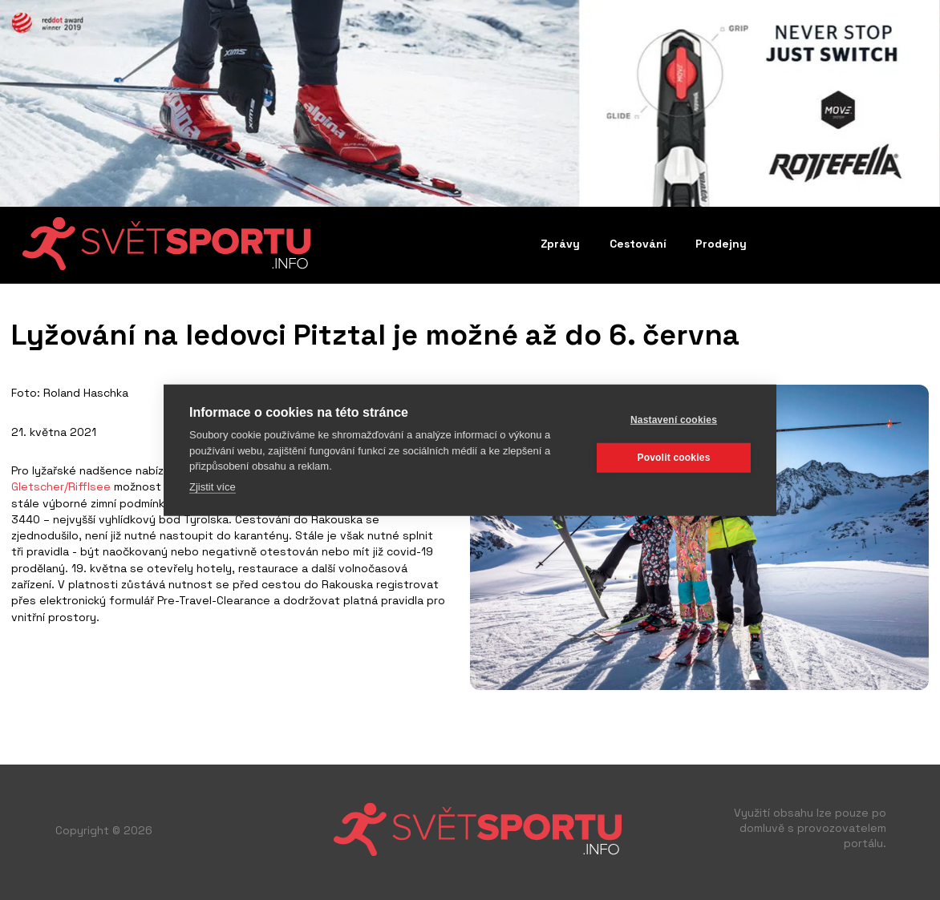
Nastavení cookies (673, 420)
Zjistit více (212, 486)
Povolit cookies (673, 457)
